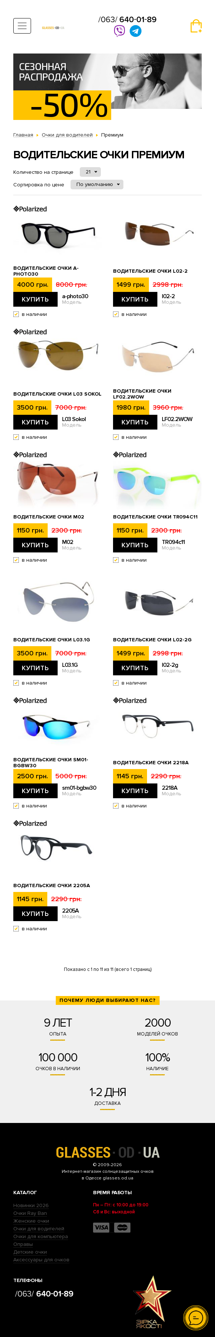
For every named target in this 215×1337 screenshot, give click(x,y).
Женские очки (31, 1221)
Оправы (23, 1244)
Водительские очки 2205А (51, 886)
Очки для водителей (38, 1229)
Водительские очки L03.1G (51, 640)
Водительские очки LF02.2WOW (142, 394)
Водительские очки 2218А (151, 763)
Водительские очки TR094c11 (155, 517)
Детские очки (30, 1252)
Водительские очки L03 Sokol (57, 394)
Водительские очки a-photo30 (46, 271)
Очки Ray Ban (30, 1213)
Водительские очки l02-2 (150, 271)
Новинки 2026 (31, 1205)
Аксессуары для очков (41, 1260)
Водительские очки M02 (48, 517)
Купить (35, 299)
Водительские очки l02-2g (152, 640)
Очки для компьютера (40, 1236)
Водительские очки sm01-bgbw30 (50, 763)
